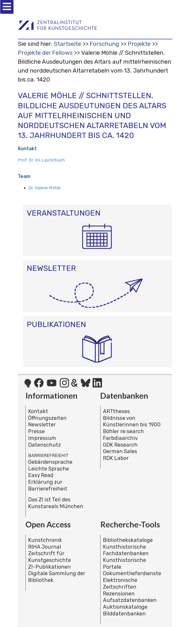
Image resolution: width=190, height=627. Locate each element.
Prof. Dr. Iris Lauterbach (41, 160)
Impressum (42, 438)
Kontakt (38, 411)
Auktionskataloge (125, 607)
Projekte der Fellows (45, 52)
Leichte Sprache (48, 468)
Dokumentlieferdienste (132, 573)
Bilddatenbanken (124, 613)
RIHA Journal (44, 547)
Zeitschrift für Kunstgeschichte (49, 556)
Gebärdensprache (50, 462)
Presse (36, 431)
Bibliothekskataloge (128, 540)
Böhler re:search (123, 431)
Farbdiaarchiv (120, 438)
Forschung (104, 43)
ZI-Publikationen (49, 567)
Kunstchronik (45, 540)
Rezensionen (119, 593)
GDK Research (120, 445)
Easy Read (40, 475)
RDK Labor (116, 458)
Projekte (139, 43)
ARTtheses (116, 411)
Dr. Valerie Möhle (44, 188)
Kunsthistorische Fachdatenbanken (126, 550)
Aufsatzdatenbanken (130, 600)
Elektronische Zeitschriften (120, 583)
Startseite (67, 43)
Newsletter (42, 424)
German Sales (120, 451)
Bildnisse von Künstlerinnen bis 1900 (132, 421)
